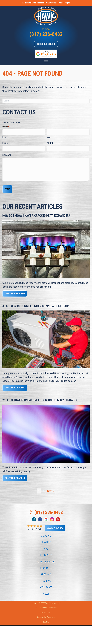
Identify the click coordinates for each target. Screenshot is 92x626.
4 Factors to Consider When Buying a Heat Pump (35, 302)
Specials (46, 571)
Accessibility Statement (46, 614)
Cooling (46, 532)
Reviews (46, 577)
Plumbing (46, 551)
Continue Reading (15, 290)
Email (5, 142)
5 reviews (36, 525)
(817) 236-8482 (46, 34)
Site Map (46, 618)
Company (46, 584)
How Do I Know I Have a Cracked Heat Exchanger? (36, 212)
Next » (50, 487)
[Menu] (46, 61)
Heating (46, 538)
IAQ (46, 545)
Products (46, 564)
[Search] (46, 101)
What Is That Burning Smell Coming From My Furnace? (39, 396)
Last (48, 136)
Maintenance (46, 558)
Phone (50, 142)
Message (7, 153)
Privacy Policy (46, 609)
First (4, 136)
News (46, 590)
